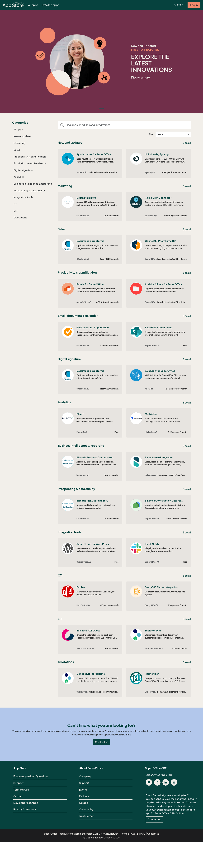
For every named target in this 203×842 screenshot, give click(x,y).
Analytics (19, 176)
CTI (15, 203)
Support (18, 783)
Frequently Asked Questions (30, 776)
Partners (84, 796)
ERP (16, 210)
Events (83, 789)
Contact (18, 796)
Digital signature (23, 170)
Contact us (101, 742)
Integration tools (23, 197)
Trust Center (86, 816)
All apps (33, 5)
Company (85, 776)
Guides (83, 802)
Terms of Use (21, 789)
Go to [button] (177, 4)
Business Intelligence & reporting (33, 183)
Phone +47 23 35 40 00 (133, 833)
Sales (17, 149)
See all (187, 142)
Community (86, 809)
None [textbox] (160, 134)
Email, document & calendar (30, 163)
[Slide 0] (101, 109)
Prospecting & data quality (29, 190)
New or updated (23, 136)
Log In (194, 5)
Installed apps (50, 5)
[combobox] (173, 134)
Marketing (19, 143)
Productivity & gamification (30, 156)
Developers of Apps (25, 802)
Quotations (20, 217)
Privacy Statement (24, 809)
